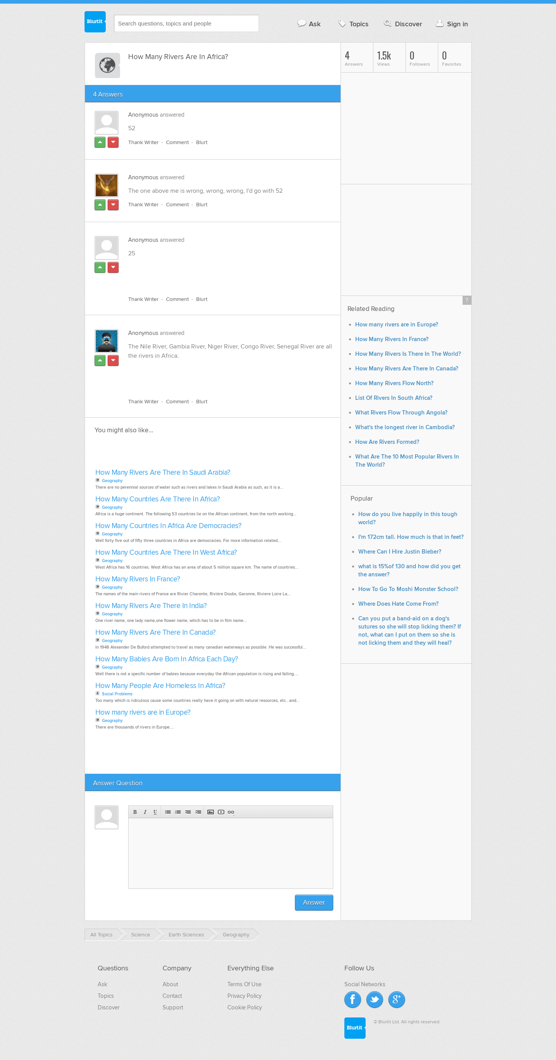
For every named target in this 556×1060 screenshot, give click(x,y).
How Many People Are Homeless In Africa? (160, 685)
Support (173, 1007)
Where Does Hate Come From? (398, 604)
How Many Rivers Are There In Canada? (155, 632)
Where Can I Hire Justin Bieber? (399, 551)
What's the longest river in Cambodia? (405, 427)
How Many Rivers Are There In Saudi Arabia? (163, 472)
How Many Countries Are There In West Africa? (166, 552)
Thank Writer (143, 142)
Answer (314, 902)
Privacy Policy (244, 995)
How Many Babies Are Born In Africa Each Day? (166, 659)
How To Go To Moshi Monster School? (408, 589)
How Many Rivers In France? (137, 579)
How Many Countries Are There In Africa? (157, 499)
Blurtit (95, 22)
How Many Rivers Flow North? (394, 383)
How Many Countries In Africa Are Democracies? (168, 526)
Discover (402, 23)
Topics (353, 23)
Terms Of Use (244, 984)
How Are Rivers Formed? (387, 442)
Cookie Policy (244, 1007)
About (170, 984)
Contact (172, 995)
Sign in (451, 23)
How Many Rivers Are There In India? (151, 605)
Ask (309, 23)
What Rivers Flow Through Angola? (401, 412)
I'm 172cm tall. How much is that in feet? (411, 537)
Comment (177, 142)
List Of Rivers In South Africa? (393, 398)
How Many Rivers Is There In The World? (408, 354)
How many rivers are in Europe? (143, 712)
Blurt (201, 142)
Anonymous (143, 114)
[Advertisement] (217, 272)
